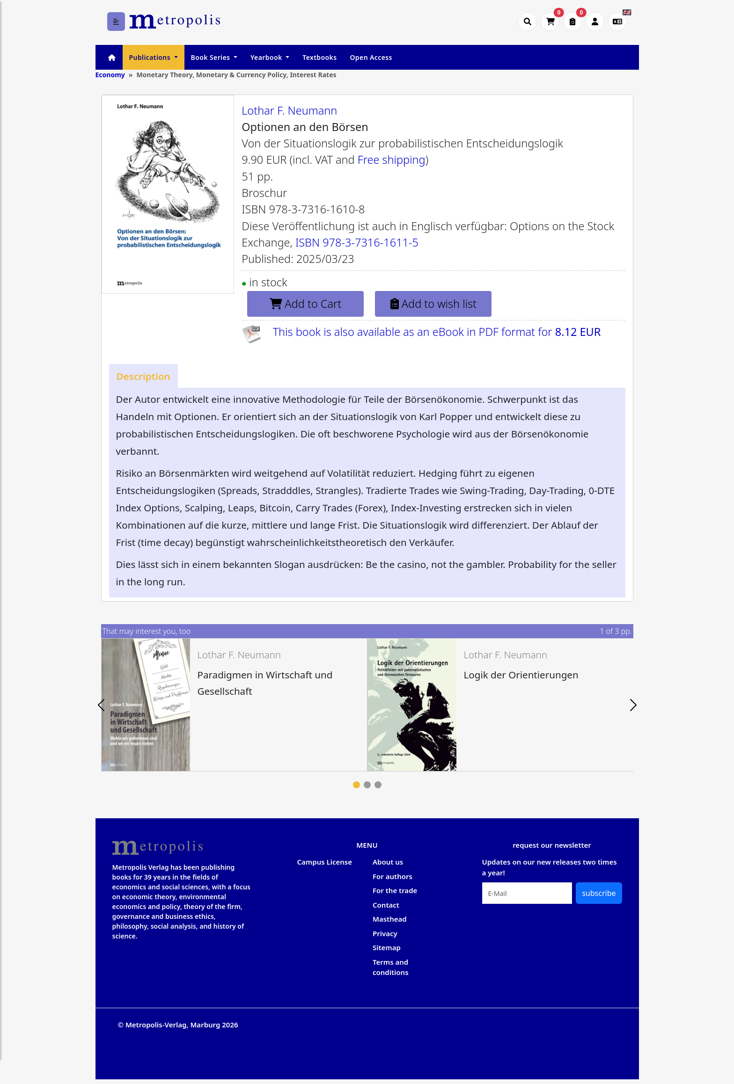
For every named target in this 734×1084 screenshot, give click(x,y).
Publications (150, 57)
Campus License (324, 861)
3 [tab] (378, 784)
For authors (392, 876)
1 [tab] (356, 784)
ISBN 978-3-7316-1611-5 (356, 242)
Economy (110, 74)
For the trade (395, 890)
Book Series (211, 57)
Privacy (385, 933)
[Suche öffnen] (527, 21)
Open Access (371, 57)
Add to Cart (305, 303)
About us (388, 861)
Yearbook (267, 57)
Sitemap (387, 947)
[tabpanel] (234, 705)
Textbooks (319, 57)
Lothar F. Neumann (289, 110)
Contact (386, 904)
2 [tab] (367, 784)
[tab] (143, 376)
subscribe (599, 893)
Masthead (390, 919)
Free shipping (392, 159)
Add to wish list (433, 303)
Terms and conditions (391, 967)
